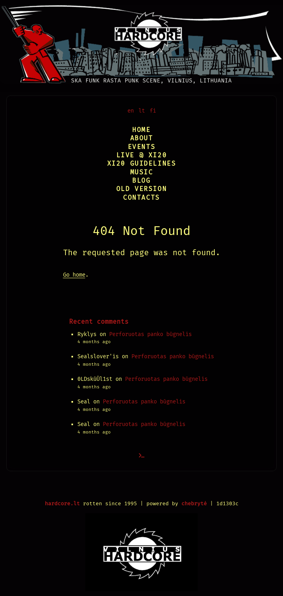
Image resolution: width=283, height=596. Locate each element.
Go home (74, 274)
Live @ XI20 (141, 155)
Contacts (141, 197)
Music (141, 172)
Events (142, 147)
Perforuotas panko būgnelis (150, 334)
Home (141, 130)
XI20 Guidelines (141, 163)
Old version (141, 189)
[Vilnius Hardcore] (141, 42)
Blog (141, 180)
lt (142, 110)
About (141, 138)
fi (153, 110)
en (130, 110)
